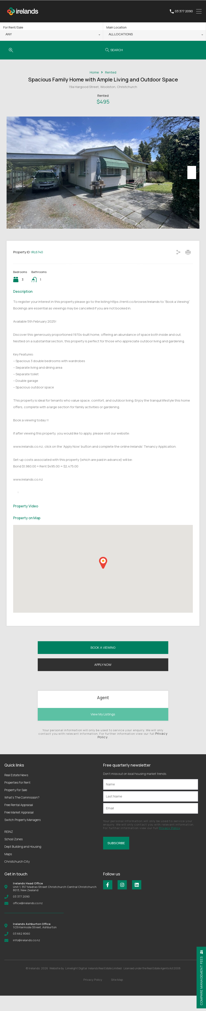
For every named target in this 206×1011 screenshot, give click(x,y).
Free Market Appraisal (19, 828)
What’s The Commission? (21, 813)
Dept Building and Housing (22, 862)
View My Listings (103, 729)
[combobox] (51, 35)
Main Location (116, 27)
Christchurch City (17, 877)
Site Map (117, 995)
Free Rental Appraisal (18, 820)
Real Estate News (16, 790)
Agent (103, 713)
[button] (103, 578)
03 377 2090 (184, 11)
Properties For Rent (17, 798)
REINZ (8, 847)
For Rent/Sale (13, 27)
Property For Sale (15, 805)
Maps (8, 869)
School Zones (13, 855)
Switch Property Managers (22, 835)
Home (94, 72)
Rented (110, 72)
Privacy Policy (169, 843)
